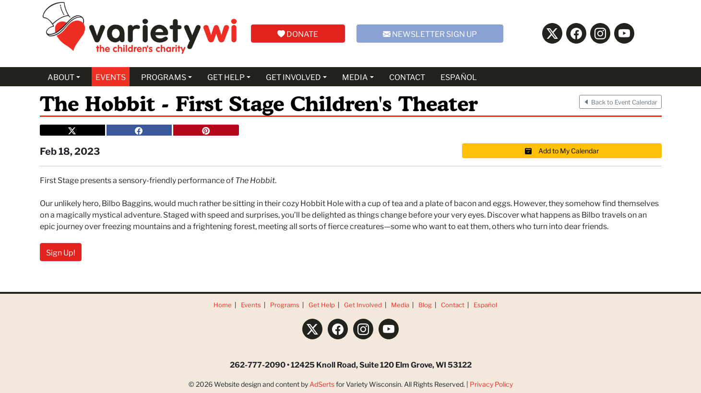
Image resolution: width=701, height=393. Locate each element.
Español (485, 304)
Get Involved (363, 304)
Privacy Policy (491, 384)
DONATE (297, 33)
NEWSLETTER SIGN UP (430, 33)
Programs (284, 304)
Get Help (322, 304)
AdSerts (321, 384)
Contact (452, 304)
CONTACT (407, 76)
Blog (425, 304)
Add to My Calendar (562, 150)
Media (400, 304)
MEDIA (355, 76)
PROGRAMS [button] (163, 76)
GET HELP (226, 76)
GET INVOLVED (293, 76)
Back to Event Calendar (620, 101)
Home (223, 304)
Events (251, 304)
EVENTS (110, 76)
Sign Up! (60, 251)
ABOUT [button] (61, 76)
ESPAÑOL (458, 76)
